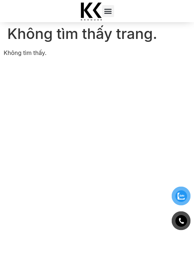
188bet (13, 72)
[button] (108, 11)
